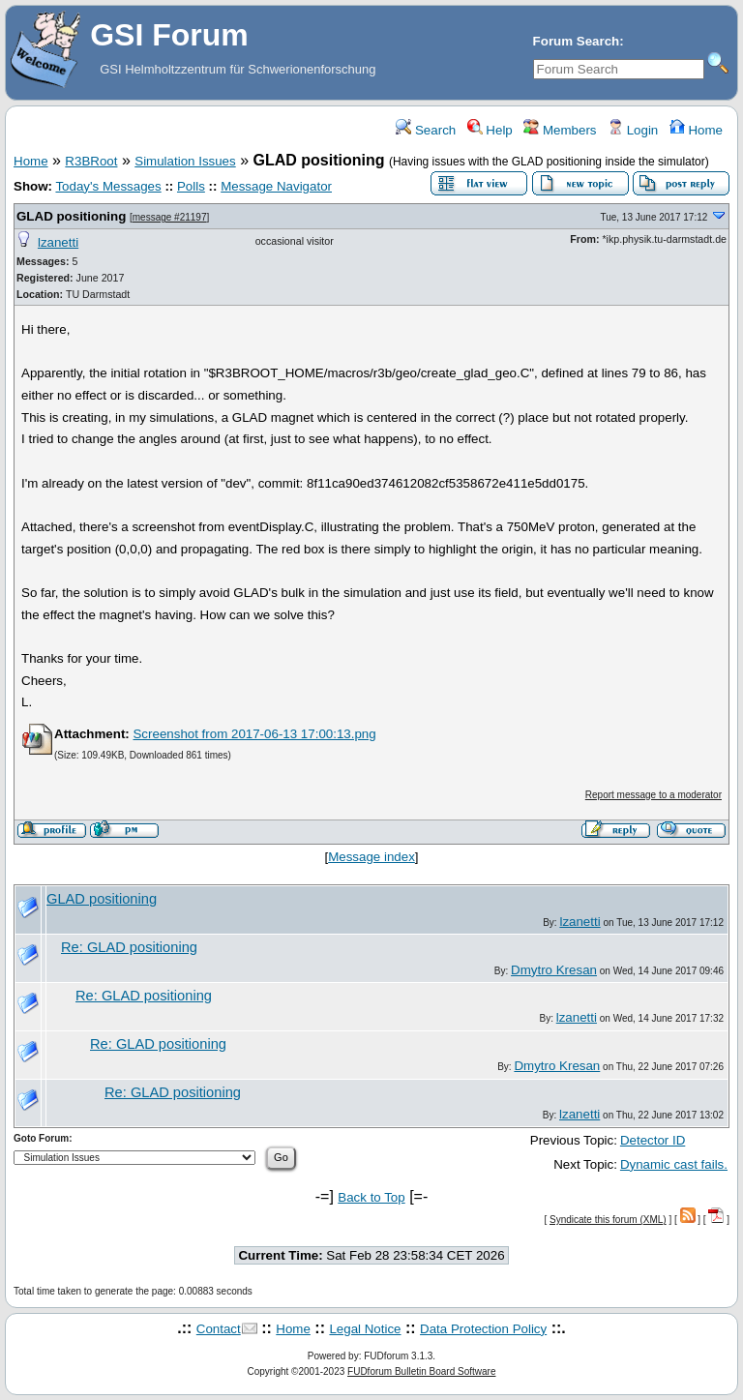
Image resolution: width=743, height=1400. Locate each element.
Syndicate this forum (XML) (608, 1219)
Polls (191, 186)
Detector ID (652, 1140)
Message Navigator (276, 186)
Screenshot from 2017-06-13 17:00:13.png (254, 734)
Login (633, 130)
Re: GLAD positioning (129, 947)
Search (426, 130)
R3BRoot (91, 161)
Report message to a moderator (653, 794)
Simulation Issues (184, 161)
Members (559, 130)
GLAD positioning (71, 216)
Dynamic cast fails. (674, 1164)
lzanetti (58, 242)
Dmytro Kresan (554, 970)
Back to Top (371, 1197)
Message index (371, 856)
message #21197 (170, 217)
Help (490, 130)
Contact (218, 1329)
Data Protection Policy (483, 1329)
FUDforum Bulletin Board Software (421, 1371)
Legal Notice (365, 1329)
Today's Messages (108, 186)
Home (696, 130)
